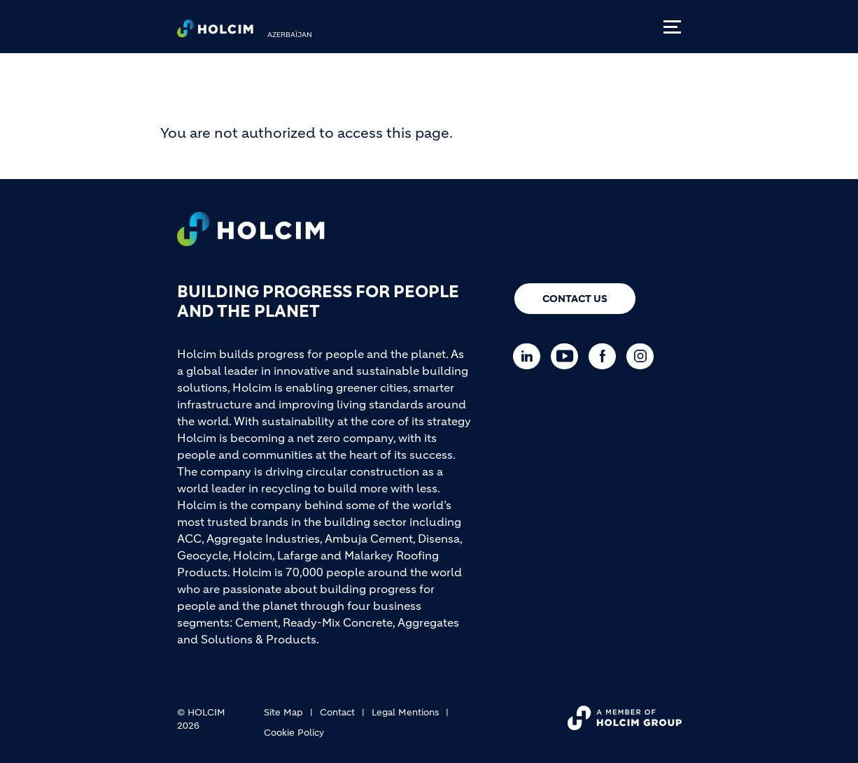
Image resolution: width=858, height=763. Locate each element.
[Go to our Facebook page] (606, 356)
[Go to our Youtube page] (568, 356)
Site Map (283, 712)
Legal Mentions (405, 712)
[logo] (215, 32)
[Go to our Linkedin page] (530, 356)
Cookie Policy (294, 733)
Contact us (574, 298)
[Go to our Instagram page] (643, 356)
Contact (337, 712)
